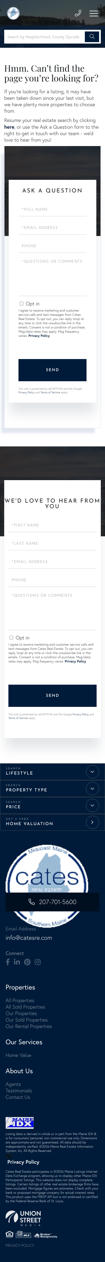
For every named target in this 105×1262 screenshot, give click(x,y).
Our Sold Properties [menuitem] (27, 1019)
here (9, 126)
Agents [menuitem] (13, 1084)
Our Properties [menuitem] (21, 1013)
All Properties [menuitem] (20, 1000)
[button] (92, 36)
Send (52, 370)
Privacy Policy (39, 336)
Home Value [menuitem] (18, 1055)
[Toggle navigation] (94, 13)
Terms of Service (50, 392)
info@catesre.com (29, 937)
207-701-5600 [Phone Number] (57, 902)
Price (13, 807)
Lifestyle (19, 773)
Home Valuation (29, 824)
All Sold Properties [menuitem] (25, 1007)
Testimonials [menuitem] (19, 1090)
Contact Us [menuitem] (18, 1097)
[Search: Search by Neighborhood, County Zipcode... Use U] (45, 36)
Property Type (26, 790)
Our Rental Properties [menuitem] (29, 1026)
